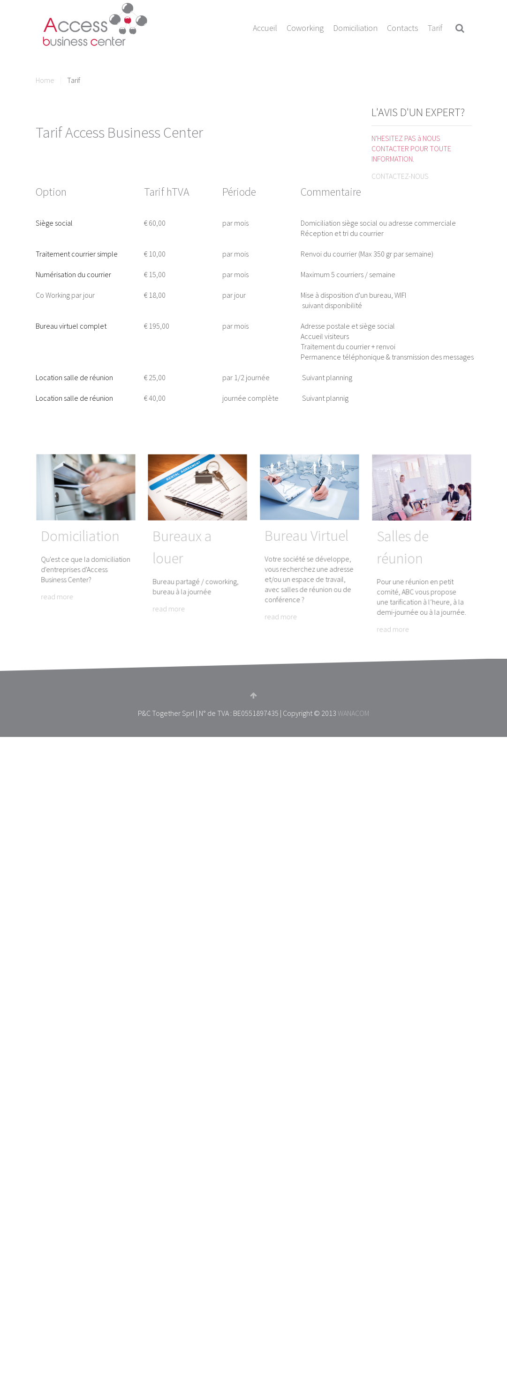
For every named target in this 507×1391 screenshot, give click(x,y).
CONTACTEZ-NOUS (400, 176)
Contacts (402, 27)
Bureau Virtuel (308, 537)
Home (45, 80)
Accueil (265, 27)
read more (68, 570)
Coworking (305, 27)
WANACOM (353, 713)
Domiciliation (355, 27)
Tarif (435, 27)
